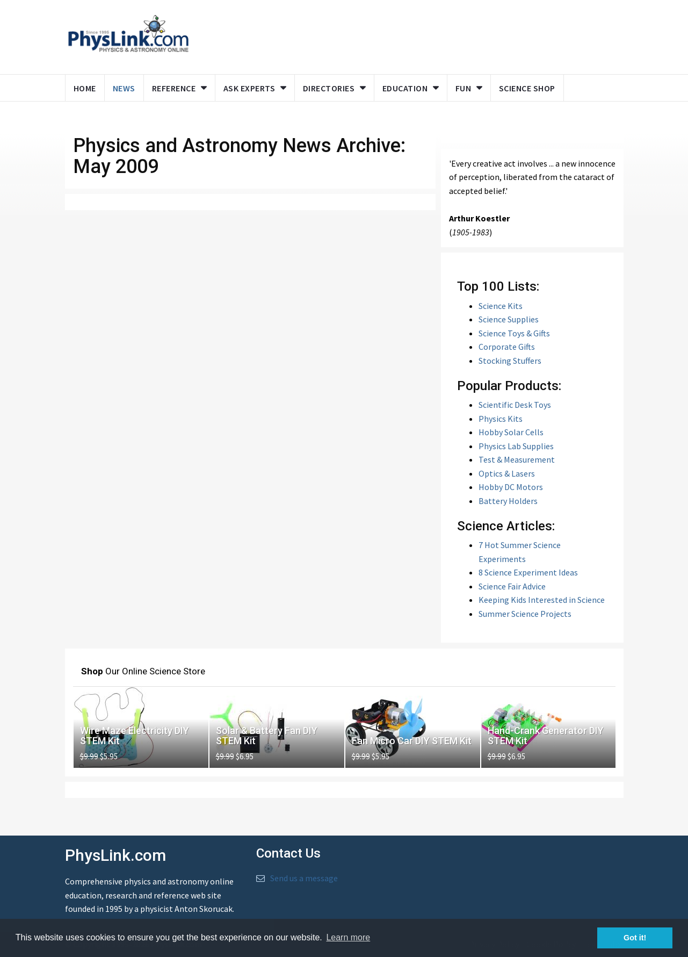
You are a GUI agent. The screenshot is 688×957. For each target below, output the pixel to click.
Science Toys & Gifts (514, 333)
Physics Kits (501, 418)
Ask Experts (249, 88)
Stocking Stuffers (510, 360)
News (124, 88)
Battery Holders (508, 500)
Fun (463, 88)
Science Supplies (509, 319)
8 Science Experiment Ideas (528, 572)
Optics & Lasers (507, 473)
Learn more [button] (348, 937)
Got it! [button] (635, 937)
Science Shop (527, 88)
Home (85, 88)
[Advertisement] (403, 35)
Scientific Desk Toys (515, 404)
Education (405, 88)
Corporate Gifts (507, 346)
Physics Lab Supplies (516, 446)
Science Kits (501, 305)
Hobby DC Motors (511, 486)
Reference (174, 88)
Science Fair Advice (512, 586)
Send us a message (304, 878)
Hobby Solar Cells (511, 432)
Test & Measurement (517, 459)
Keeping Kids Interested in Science (542, 599)
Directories (329, 88)
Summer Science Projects (525, 613)
